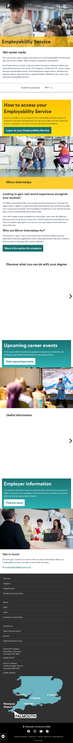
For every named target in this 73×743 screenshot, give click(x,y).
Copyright (40, 736)
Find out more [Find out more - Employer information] (14, 502)
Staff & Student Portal (12, 641)
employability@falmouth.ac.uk (18, 567)
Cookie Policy (32, 736)
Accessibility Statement (21, 736)
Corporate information (13, 617)
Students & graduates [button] (13, 87)
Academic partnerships (13, 593)
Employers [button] (52, 87)
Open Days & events (12, 631)
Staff (5, 607)
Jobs (5, 612)
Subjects (7, 583)
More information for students (23, 248)
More (66, 87)
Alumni (6, 636)
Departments (9, 588)
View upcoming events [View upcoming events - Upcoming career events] (19, 361)
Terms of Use (38, 740)
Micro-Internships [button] (35, 87)
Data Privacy (47, 736)
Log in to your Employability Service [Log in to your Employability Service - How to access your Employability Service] (27, 130)
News (5, 602)
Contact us (8, 626)
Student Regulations (57, 736)
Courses (6, 578)
